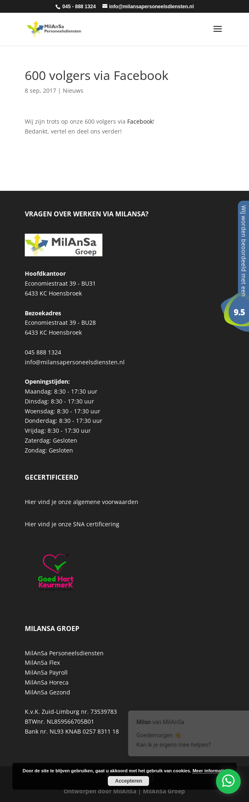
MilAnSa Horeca (47, 682)
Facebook (140, 121)
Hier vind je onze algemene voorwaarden (81, 502)
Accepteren (128, 781)
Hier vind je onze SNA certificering (72, 524)
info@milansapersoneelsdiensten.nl (75, 362)
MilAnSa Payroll (46, 672)
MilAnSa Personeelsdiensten (64, 653)
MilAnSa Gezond (47, 692)
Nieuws (73, 90)
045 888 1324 (43, 352)
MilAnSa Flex (42, 662)
